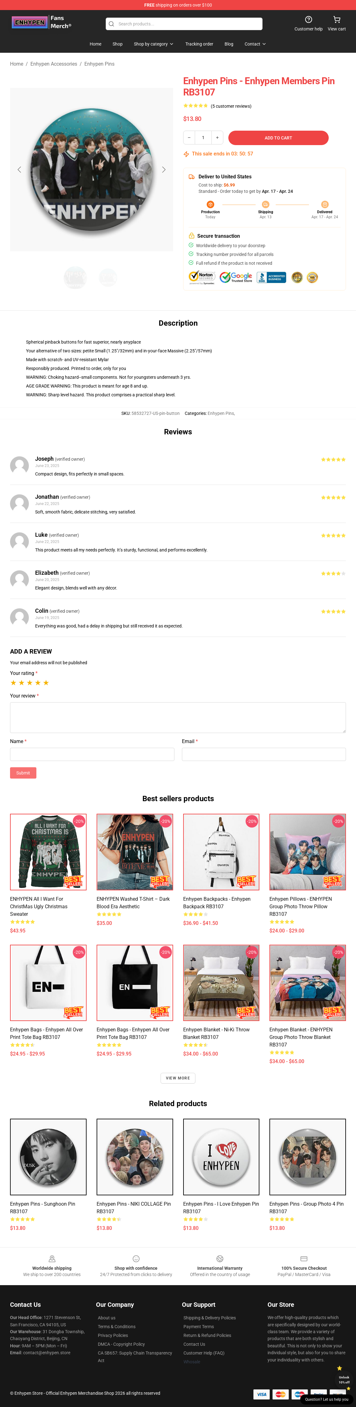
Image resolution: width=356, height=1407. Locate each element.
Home (16, 64)
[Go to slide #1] (75, 277)
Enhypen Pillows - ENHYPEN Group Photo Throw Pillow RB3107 (300, 906)
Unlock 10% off (344, 1380)
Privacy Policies (113, 1335)
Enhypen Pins (99, 64)
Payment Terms (198, 1326)
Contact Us (194, 1344)
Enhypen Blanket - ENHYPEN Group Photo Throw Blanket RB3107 (300, 1037)
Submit (23, 772)
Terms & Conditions (116, 1326)
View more (178, 1078)
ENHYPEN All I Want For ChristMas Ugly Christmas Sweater (38, 906)
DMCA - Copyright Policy (121, 1344)
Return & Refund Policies (207, 1335)
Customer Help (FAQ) (204, 1352)
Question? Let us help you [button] (326, 1399)
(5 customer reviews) (231, 106)
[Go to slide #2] (108, 277)
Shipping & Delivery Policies (209, 1317)
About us (106, 1317)
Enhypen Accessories (53, 64)
